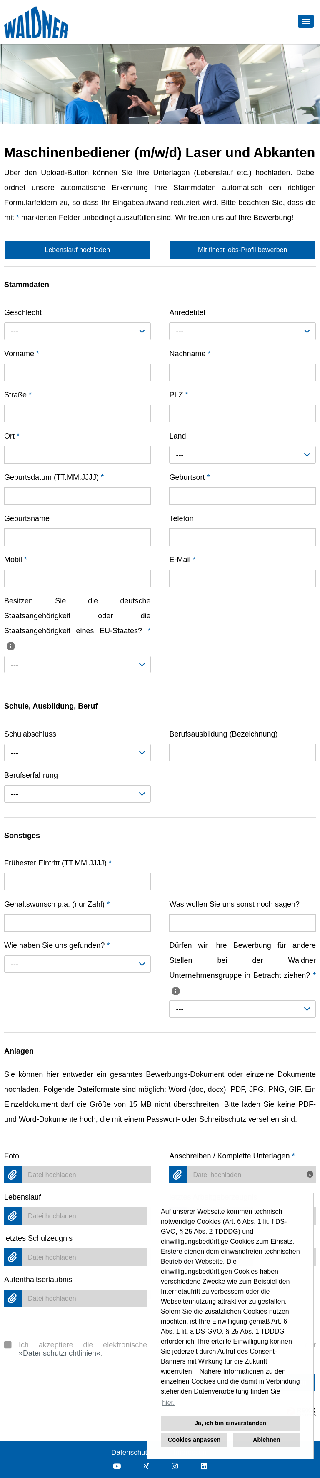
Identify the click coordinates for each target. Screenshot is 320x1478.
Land (177, 436)
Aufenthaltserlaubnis (38, 1279)
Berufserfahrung (31, 775)
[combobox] (77, 331)
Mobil (15, 559)
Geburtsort (189, 477)
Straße (18, 395)
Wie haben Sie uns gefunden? (57, 945)
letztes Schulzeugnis (38, 1238)
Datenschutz (131, 1452)
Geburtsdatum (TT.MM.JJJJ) (54, 477)
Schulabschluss (30, 734)
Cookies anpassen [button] (194, 1439)
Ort (12, 436)
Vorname (21, 354)
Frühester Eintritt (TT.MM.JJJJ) (58, 863)
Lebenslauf (22, 1197)
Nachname (189, 354)
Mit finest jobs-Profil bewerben (242, 249)
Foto (11, 1156)
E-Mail (182, 559)
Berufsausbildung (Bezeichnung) (223, 734)
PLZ (178, 395)
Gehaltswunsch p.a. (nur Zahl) (57, 904)
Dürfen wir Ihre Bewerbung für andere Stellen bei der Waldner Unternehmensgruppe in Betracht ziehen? (242, 967)
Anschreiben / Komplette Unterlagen (232, 1156)
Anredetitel (187, 312)
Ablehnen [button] (266, 1439)
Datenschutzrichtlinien (59, 1353)
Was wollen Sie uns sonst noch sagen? (234, 904)
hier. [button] (168, 1402)
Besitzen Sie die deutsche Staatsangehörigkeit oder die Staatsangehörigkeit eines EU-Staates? (77, 623)
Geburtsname (27, 518)
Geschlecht (23, 312)
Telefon (181, 518)
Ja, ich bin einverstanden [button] (230, 1423)
